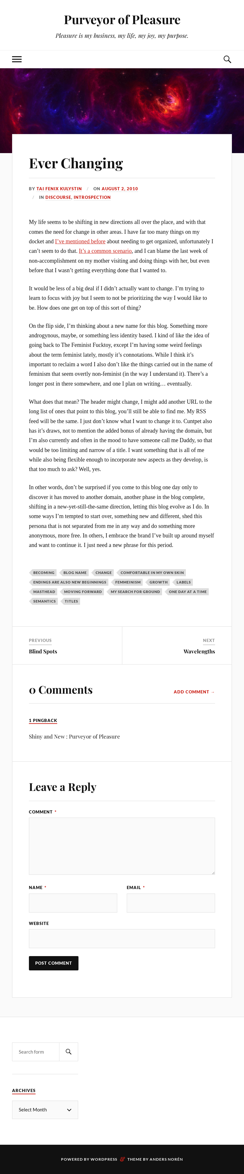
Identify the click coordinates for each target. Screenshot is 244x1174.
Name (37, 887)
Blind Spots (43, 651)
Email (136, 887)
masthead (44, 592)
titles (71, 601)
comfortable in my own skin (152, 572)
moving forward (83, 592)
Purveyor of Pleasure (122, 19)
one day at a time (188, 592)
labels (184, 582)
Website (39, 923)
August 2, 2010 (120, 188)
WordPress (104, 1159)
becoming (44, 572)
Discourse (58, 197)
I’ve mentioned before (80, 241)
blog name (75, 572)
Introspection (92, 197)
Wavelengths (199, 651)
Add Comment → (194, 691)
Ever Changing (76, 162)
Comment (43, 811)
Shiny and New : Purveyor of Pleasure (74, 736)
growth (159, 582)
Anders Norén (166, 1159)
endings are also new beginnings (69, 582)
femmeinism (128, 582)
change (104, 572)
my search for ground (135, 592)
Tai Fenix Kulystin (59, 188)
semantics (44, 601)
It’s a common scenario (105, 251)
